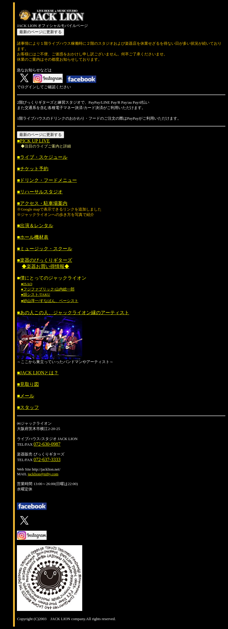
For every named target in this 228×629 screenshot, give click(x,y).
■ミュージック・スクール (44, 248)
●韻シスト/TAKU (35, 294)
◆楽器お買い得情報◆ (45, 266)
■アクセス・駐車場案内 (42, 203)
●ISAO (26, 284)
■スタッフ (28, 407)
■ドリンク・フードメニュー (47, 180)
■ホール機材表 (32, 237)
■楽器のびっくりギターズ (44, 260)
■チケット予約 (32, 168)
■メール (25, 395)
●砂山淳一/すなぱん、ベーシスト (49, 301)
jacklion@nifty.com (43, 474)
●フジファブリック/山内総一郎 (47, 289)
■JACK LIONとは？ (37, 372)
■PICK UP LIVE (33, 140)
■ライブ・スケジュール (42, 157)
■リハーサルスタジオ (40, 191)
